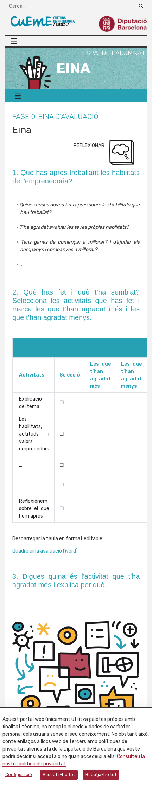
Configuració (18, 774)
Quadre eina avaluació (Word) (45, 551)
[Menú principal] (16, 41)
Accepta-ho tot (59, 774)
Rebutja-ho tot (101, 774)
